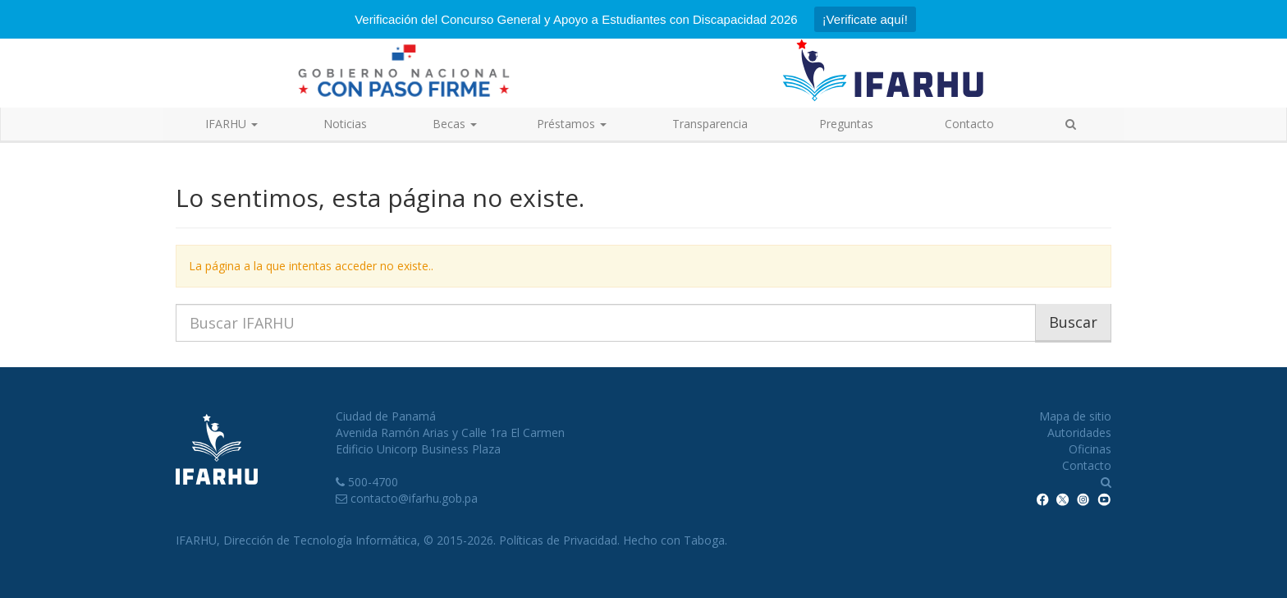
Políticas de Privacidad (558, 540)
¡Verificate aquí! (865, 19)
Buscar (1073, 322)
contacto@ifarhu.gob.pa (414, 498)
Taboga (704, 540)
